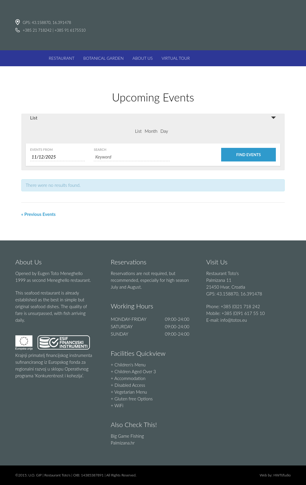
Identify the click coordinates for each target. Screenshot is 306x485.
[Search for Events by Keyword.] (132, 157)
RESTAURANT (62, 58)
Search (100, 149)
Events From (41, 149)
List (34, 117)
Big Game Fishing (127, 436)
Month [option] (151, 131)
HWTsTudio (282, 475)
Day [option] (164, 131)
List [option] (138, 131)
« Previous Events (38, 214)
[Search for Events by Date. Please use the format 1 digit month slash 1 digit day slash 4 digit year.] (57, 157)
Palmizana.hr (123, 442)
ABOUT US (142, 58)
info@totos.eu (233, 320)
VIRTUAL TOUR (176, 58)
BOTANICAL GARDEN (103, 58)
